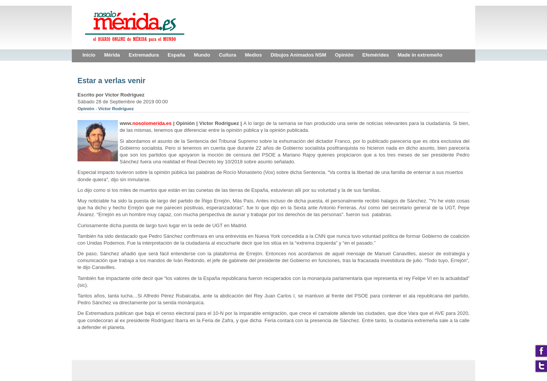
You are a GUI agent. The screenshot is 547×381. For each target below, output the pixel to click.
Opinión (86, 108)
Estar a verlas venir (111, 80)
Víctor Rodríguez (116, 108)
